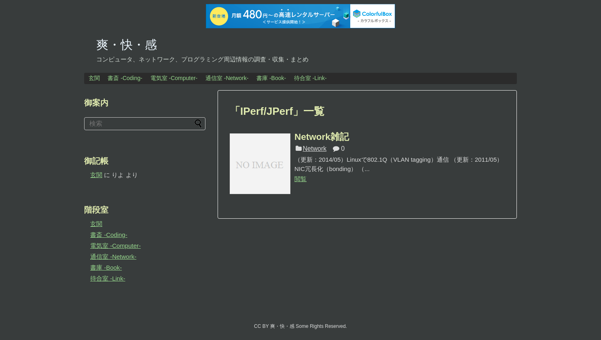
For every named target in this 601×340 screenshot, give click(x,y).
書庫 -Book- (271, 78)
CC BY (261, 326)
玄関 (94, 78)
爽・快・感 (126, 44)
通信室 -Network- (227, 78)
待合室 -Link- (310, 78)
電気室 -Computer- (174, 78)
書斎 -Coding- (125, 78)
